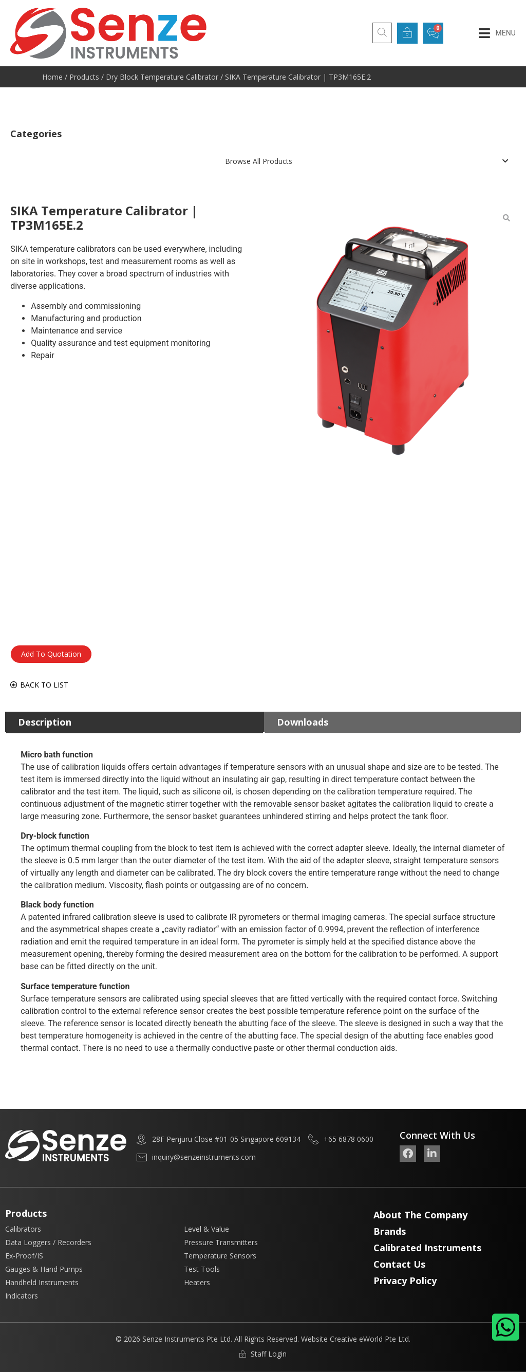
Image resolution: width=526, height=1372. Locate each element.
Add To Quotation (51, 654)
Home (52, 77)
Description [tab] (44, 722)
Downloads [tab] (302, 722)
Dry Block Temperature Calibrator (162, 77)
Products (84, 77)
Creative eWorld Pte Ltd (369, 1339)
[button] (497, 33)
